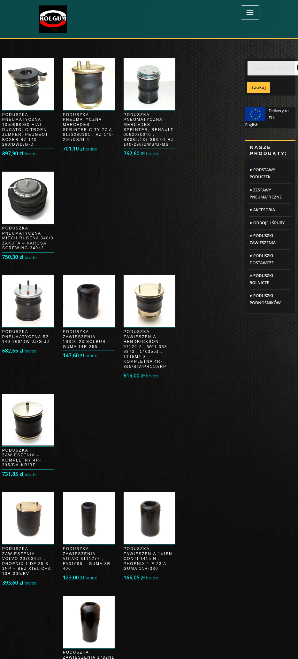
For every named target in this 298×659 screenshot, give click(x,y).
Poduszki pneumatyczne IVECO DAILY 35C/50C (197, 550)
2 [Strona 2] (81, 408)
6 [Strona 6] (141, 408)
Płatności (48, 513)
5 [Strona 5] (126, 408)
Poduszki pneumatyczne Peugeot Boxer (191, 571)
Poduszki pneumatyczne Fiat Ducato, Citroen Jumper (203, 564)
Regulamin (164, 502)
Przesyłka (48, 502)
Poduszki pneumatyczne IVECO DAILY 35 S (193, 592)
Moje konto (50, 490)
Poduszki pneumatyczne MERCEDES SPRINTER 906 (201, 557)
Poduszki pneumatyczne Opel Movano (189, 578)
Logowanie (49, 479)
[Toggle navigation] (250, 12)
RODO (160, 490)
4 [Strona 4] (111, 408)
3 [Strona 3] (96, 408)
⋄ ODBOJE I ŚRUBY (267, 223)
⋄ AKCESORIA (262, 210)
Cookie (160, 479)
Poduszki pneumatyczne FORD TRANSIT (191, 585)
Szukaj (258, 87)
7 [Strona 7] (156, 408)
